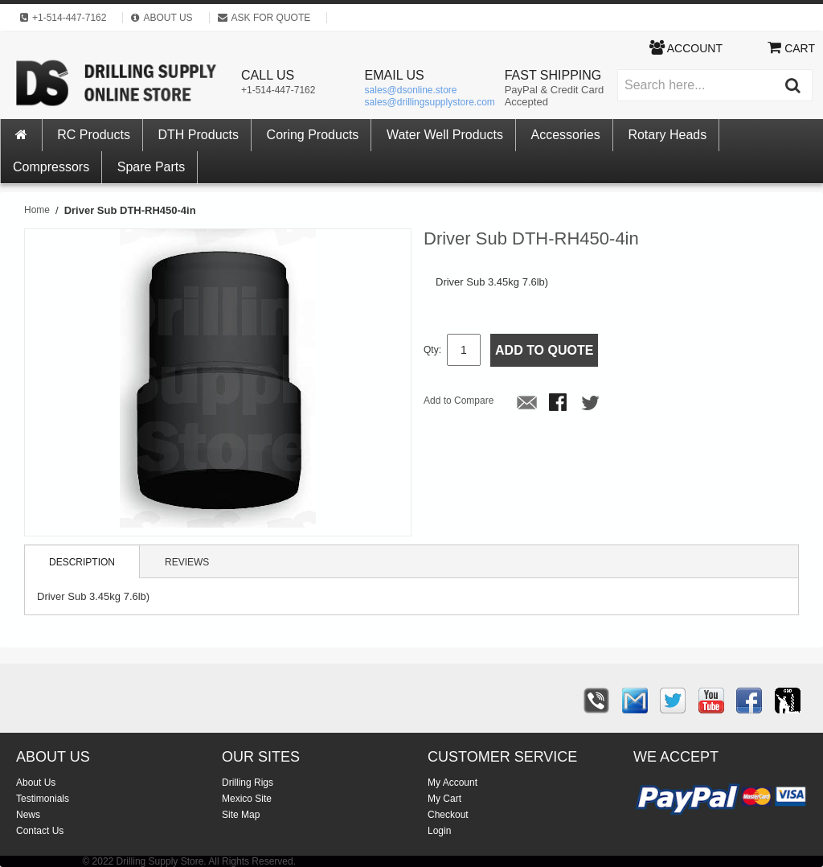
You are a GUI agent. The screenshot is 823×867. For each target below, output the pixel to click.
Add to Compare (458, 400)
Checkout (448, 814)
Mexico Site (247, 798)
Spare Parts (151, 167)
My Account (452, 782)
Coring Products (313, 135)
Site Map (241, 814)
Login (439, 830)
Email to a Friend (527, 403)
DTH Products (198, 135)
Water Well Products (445, 135)
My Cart (444, 798)
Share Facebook (559, 403)
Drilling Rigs (247, 782)
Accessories (565, 135)
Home (37, 210)
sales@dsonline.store (411, 90)
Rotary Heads (667, 135)
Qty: (432, 349)
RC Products (93, 135)
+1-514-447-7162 (278, 90)
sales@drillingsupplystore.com (430, 102)
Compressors (51, 167)
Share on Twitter (591, 403)
